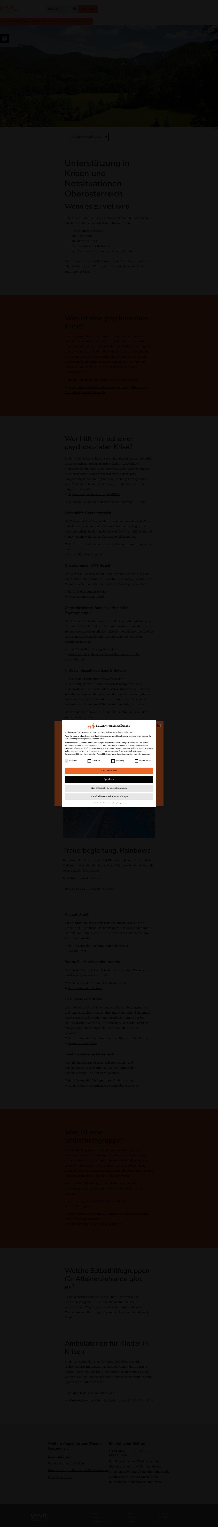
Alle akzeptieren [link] (109, 770)
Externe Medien (143, 760)
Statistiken (94, 760)
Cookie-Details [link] (97, 803)
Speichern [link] (109, 779)
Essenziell (71, 760)
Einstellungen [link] (122, 754)
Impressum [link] (122, 803)
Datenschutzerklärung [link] (74, 754)
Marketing (117, 760)
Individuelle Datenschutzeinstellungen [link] (109, 796)
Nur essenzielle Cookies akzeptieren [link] (109, 788)
